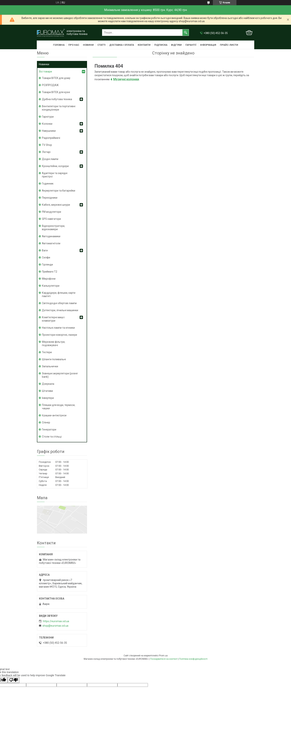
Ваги (45, 250)
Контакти (144, 44)
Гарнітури (48, 116)
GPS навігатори (51, 218)
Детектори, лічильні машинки (60, 310)
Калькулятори (50, 285)
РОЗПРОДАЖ (50, 85)
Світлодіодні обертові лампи (59, 303)
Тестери (47, 352)
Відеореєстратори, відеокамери (53, 227)
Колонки (47, 123)
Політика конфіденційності (193, 659)
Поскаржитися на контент (163, 659)
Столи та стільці (52, 436)
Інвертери (48, 397)
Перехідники (49, 197)
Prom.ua (163, 655)
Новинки (44, 64)
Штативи (47, 390)
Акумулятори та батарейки (58, 190)
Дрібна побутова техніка (57, 99)
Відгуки (176, 44)
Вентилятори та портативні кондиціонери (58, 108)
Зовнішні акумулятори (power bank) (60, 375)
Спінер (46, 422)
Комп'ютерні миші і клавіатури (53, 319)
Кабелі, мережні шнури (56, 204)
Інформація (208, 44)
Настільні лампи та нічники (58, 327)
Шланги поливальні (54, 359)
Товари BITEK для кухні (56, 92)
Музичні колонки (126, 79)
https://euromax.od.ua (56, 621)
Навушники (49, 130)
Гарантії (190, 44)
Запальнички (50, 366)
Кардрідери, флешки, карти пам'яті (58, 294)
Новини (88, 44)
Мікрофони (48, 278)
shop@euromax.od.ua (55, 625)
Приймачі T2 (49, 271)
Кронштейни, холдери (55, 166)
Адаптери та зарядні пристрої (54, 175)
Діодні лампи (50, 159)
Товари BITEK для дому (56, 78)
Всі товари (45, 71)
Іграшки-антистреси (54, 415)
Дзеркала (48, 383)
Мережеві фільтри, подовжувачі (53, 343)
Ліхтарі (46, 151)
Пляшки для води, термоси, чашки (58, 407)
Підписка (160, 44)
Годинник (47, 183)
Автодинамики (51, 236)
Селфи (46, 257)
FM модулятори (51, 211)
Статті (101, 44)
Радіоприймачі (51, 137)
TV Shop (47, 144)
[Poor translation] (13, 680)
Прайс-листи (229, 44)
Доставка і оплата (121, 44)
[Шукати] (185, 32)
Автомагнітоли (51, 243)
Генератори (49, 429)
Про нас (73, 44)
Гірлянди (47, 264)
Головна (59, 44)
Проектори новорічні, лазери (59, 334)
